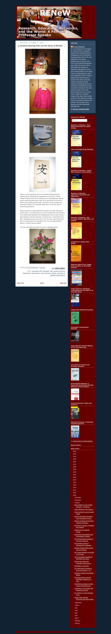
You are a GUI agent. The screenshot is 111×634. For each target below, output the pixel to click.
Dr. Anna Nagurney (79, 47)
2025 (75, 454)
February (78, 621)
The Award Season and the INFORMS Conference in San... (82, 579)
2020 (75, 467)
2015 (75, 480)
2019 (75, 469)
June (76, 610)
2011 (75, 490)
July (76, 608)
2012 (75, 487)
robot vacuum (36, 273)
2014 (75, 482)
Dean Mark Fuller (37, 271)
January (77, 623)
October (77, 503)
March (77, 618)
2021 (75, 464)
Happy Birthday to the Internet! (83, 509)
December (78, 497)
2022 (75, 462)
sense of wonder (46, 273)
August (77, 605)
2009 (75, 495)
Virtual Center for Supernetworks (83, 441)
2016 (75, 477)
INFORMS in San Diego (81, 566)
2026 (75, 451)
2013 (75, 485)
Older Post (63, 283)
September (78, 602)
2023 (75, 459)
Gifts (51, 271)
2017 (75, 474)
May (76, 613)
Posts (74, 120)
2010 (75, 492)
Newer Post (20, 283)
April (76, 615)
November (78, 500)
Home (42, 283)
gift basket (46, 271)
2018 (75, 472)
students (54, 273)
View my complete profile (81, 109)
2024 (75, 456)
